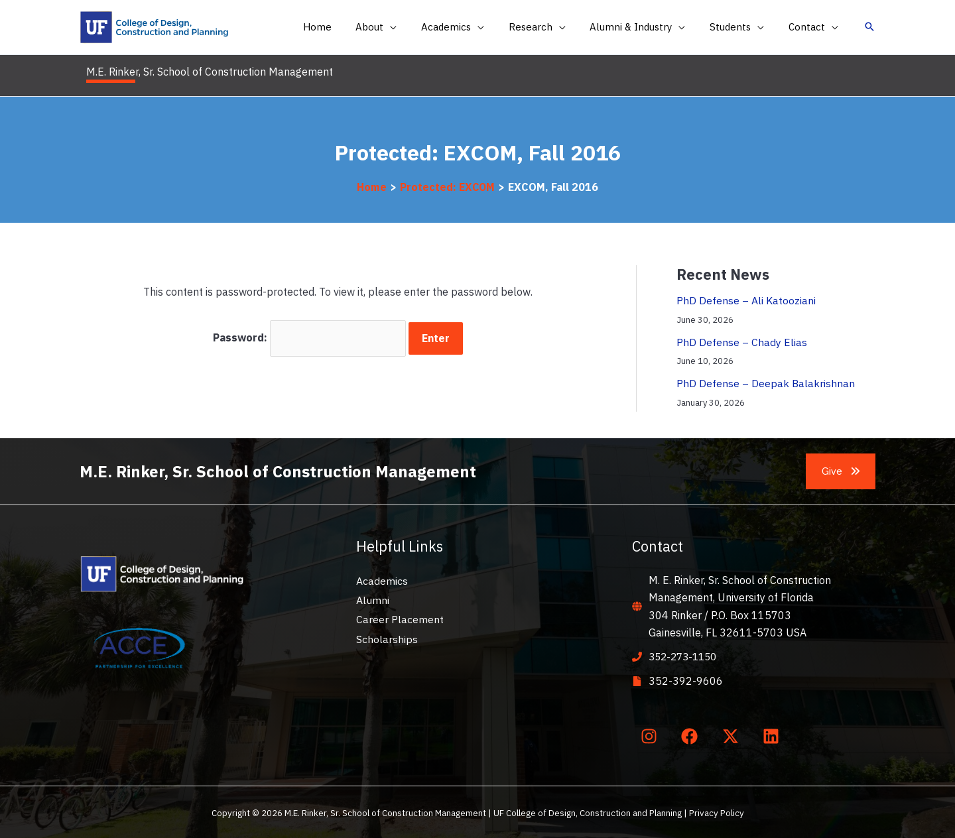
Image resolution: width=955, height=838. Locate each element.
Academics (382, 579)
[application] (414, 27)
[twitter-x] (733, 734)
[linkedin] (774, 734)
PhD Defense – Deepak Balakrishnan (766, 382)
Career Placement (400, 619)
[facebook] (692, 734)
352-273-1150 (686, 655)
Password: (310, 337)
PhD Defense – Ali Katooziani (746, 300)
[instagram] (651, 734)
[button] (400, 27)
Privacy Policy (716, 811)
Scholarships (387, 638)
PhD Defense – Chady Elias (741, 341)
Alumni (372, 599)
